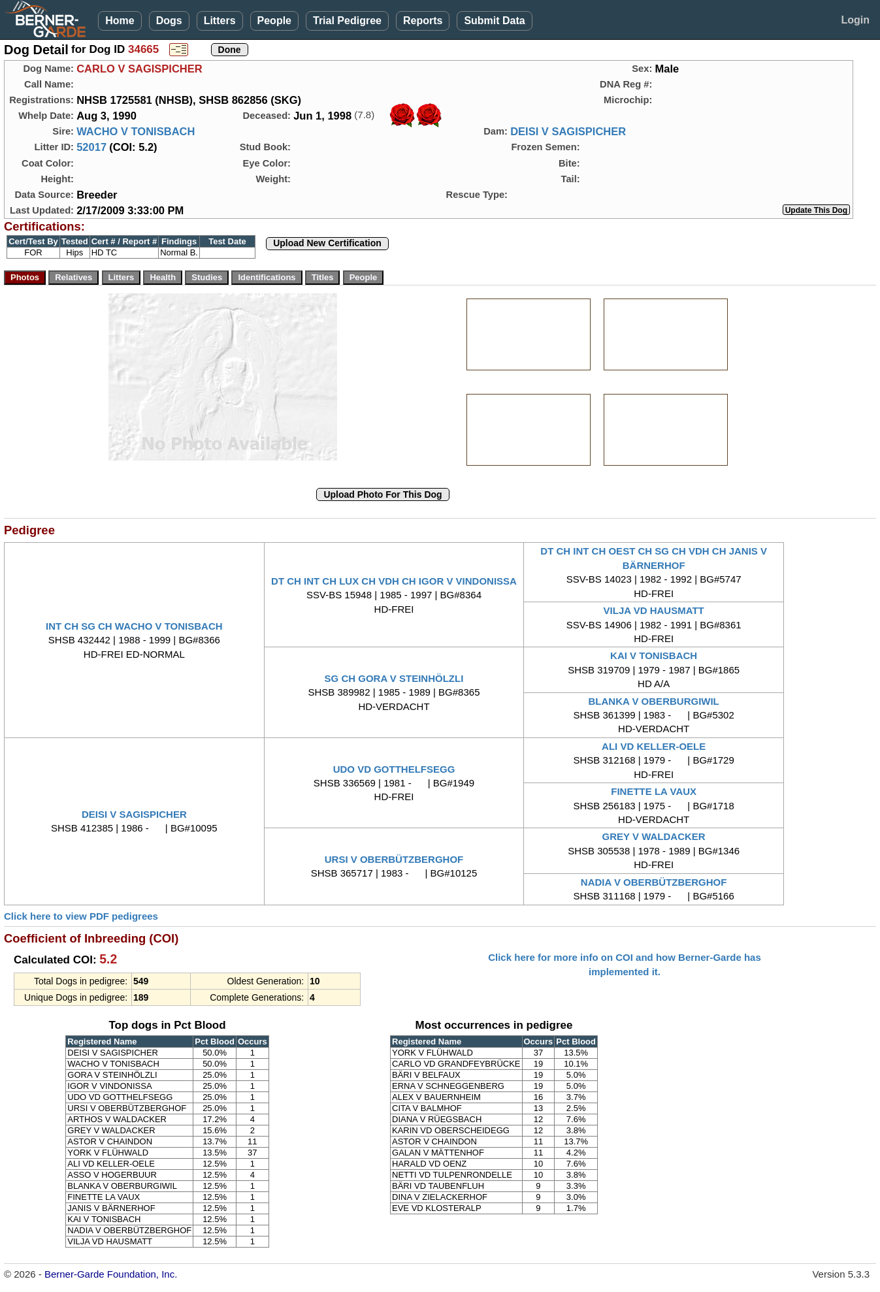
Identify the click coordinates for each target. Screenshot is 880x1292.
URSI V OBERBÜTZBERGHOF (394, 859)
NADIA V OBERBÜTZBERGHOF (654, 882)
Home (119, 20)
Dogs (169, 20)
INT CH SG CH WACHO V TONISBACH (134, 626)
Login (855, 19)
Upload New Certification (327, 243)
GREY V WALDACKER (654, 836)
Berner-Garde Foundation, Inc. (110, 1274)
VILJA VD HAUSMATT (654, 610)
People (274, 20)
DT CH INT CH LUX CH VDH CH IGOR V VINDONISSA (394, 581)
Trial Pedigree (347, 20)
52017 (91, 147)
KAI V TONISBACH (653, 655)
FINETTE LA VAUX (653, 791)
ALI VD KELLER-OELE (654, 746)
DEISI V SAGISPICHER (568, 131)
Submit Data (494, 20)
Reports (422, 20)
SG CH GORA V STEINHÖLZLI (394, 678)
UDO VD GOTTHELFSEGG (394, 769)
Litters (220, 20)
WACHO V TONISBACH (135, 131)
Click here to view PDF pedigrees (81, 916)
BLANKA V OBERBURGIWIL (654, 701)
